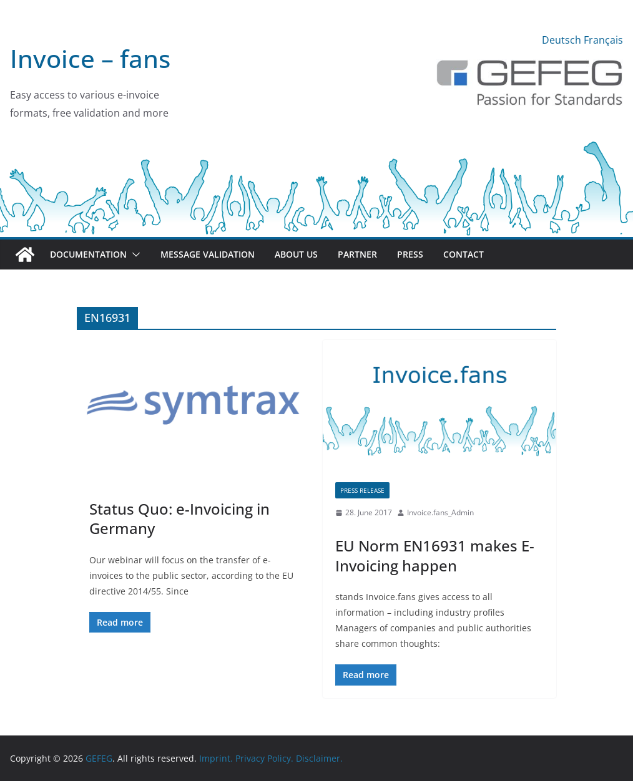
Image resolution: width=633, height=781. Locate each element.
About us (296, 254)
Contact (463, 254)
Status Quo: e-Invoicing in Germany (179, 518)
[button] (133, 254)
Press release (362, 490)
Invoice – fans (90, 58)
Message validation (207, 254)
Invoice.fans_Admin (440, 512)
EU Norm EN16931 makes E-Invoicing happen (434, 555)
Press (410, 254)
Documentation (88, 254)
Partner (357, 254)
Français (603, 40)
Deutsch (561, 40)
